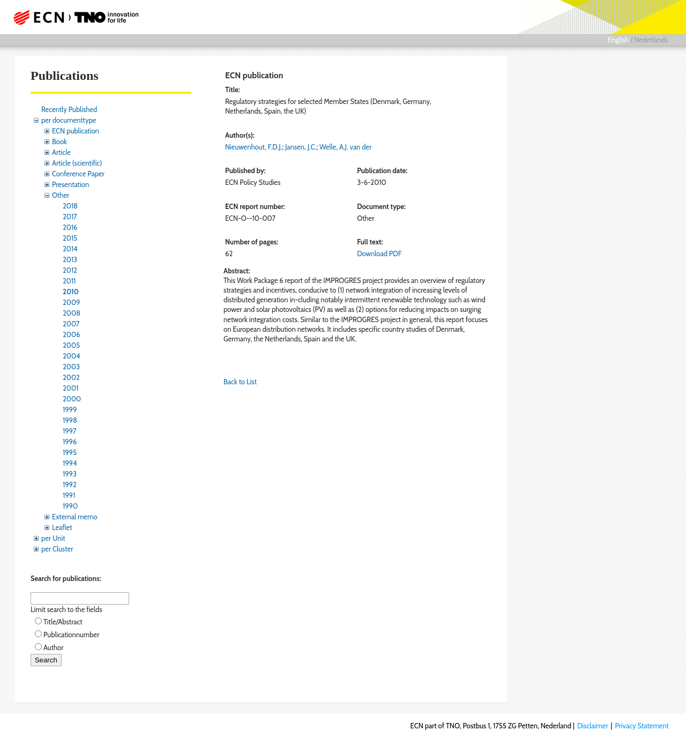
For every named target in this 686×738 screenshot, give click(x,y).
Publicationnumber (71, 634)
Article (61, 152)
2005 (71, 345)
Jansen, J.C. (300, 147)
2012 (70, 270)
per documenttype (68, 120)
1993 (70, 473)
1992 (70, 484)
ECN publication (75, 130)
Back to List (240, 381)
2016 (70, 227)
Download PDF (379, 253)
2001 (70, 388)
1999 (70, 409)
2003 (71, 366)
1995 (70, 452)
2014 (70, 248)
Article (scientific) (77, 163)
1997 (70, 431)
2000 (72, 398)
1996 (70, 441)
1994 (70, 463)
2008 (71, 313)
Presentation (70, 184)
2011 (69, 281)
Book (59, 141)
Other (60, 195)
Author (53, 647)
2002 (71, 377)
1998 (70, 420)
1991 (69, 495)
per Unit (53, 538)
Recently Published (69, 109)
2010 (71, 291)
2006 (71, 334)
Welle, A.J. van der (345, 147)
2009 (71, 302)
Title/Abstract (63, 621)
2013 (70, 259)
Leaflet (62, 527)
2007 (71, 323)
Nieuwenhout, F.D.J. (253, 147)
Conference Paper (78, 173)
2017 (70, 216)
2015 (70, 238)
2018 (70, 206)
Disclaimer (592, 725)
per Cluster (57, 549)
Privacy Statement (642, 725)
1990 (70, 506)
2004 (71, 356)
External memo (75, 516)
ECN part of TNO (72, 17)
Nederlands (651, 39)
